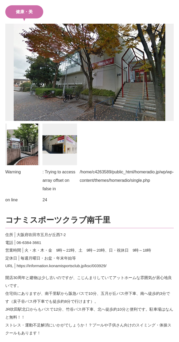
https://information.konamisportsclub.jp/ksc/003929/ (62, 265)
